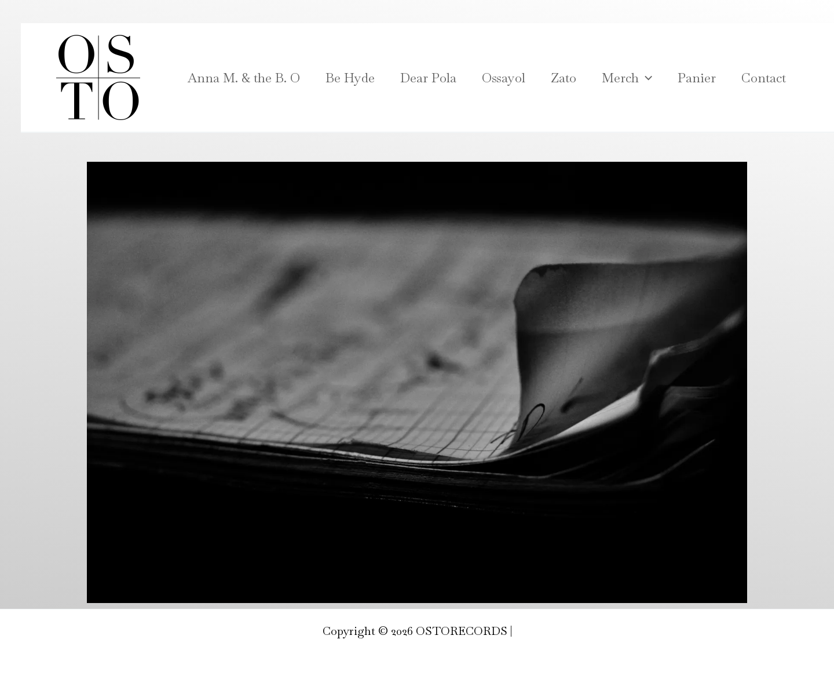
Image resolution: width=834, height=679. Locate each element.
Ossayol (503, 78)
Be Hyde (350, 78)
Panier (697, 78)
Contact (763, 78)
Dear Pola (428, 78)
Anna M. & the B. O (244, 78)
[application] (645, 78)
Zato (563, 78)
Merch (627, 78)
